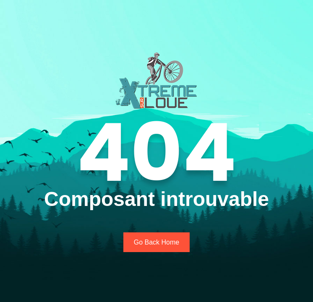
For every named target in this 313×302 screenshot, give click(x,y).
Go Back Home (156, 242)
